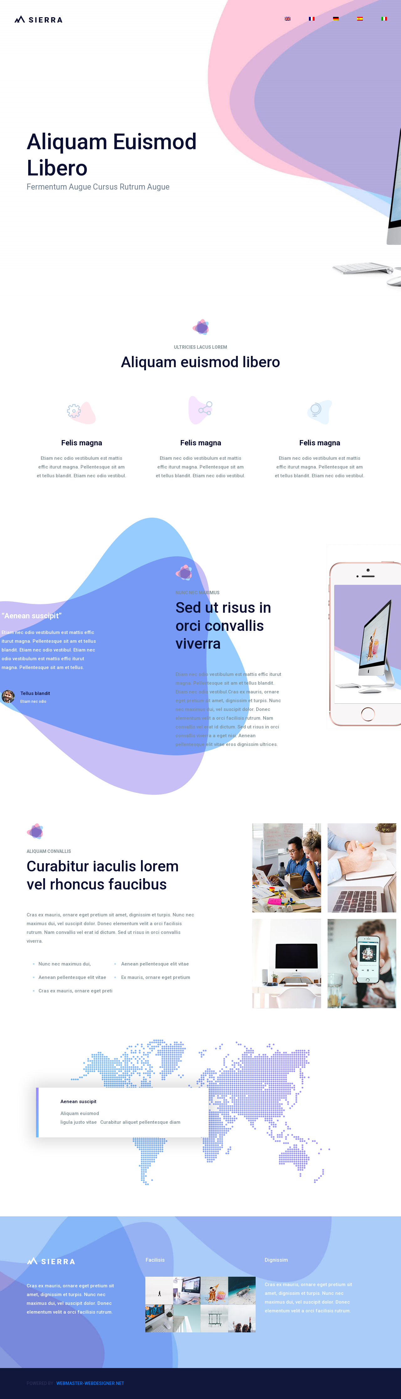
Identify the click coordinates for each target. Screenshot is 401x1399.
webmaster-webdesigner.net (90, 1383)
